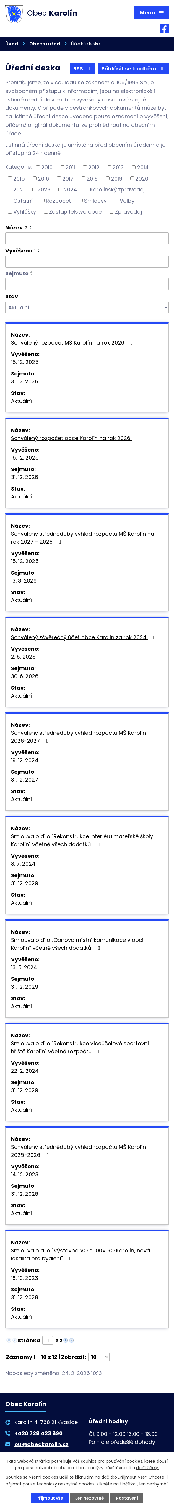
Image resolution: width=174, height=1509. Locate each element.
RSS (82, 68)
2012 (94, 167)
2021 (19, 189)
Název (16, 227)
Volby (127, 200)
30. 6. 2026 (24, 676)
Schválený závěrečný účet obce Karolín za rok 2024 (84, 637)
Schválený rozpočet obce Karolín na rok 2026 (76, 438)
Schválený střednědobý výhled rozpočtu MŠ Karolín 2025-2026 (78, 1151)
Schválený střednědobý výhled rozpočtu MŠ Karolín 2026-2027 (78, 736)
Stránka (29, 1340)
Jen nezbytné (89, 1498)
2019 (116, 178)
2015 (19, 178)
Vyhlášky (24, 211)
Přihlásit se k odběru (133, 68)
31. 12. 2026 (24, 381)
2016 (43, 178)
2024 (70, 189)
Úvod (11, 44)
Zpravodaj (128, 211)
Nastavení (127, 1498)
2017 (68, 178)
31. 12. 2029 (24, 883)
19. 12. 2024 (24, 760)
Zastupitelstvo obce (75, 211)
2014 (143, 167)
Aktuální (21, 401)
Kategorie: (18, 166)
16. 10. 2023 (24, 1278)
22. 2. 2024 (25, 1071)
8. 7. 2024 (23, 863)
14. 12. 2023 (24, 1174)
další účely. (147, 1468)
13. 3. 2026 (24, 580)
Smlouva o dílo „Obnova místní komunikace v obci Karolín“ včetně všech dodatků (77, 944)
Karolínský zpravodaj (117, 189)
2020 (141, 178)
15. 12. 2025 (25, 362)
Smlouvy (95, 200)
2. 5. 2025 (23, 656)
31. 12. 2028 (24, 1297)
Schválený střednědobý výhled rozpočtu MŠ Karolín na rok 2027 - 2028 (82, 537)
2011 (70, 167)
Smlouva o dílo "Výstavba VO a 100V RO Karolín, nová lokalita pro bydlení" (80, 1254)
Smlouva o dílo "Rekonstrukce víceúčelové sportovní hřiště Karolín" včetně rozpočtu (80, 1047)
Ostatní (23, 200)
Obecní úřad (44, 44)
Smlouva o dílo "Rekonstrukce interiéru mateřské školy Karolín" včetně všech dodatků (82, 840)
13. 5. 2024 (24, 967)
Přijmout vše (49, 1498)
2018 (92, 178)
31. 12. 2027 (24, 779)
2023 (44, 189)
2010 (47, 167)
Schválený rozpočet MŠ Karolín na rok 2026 (73, 342)
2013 (118, 167)
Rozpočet (58, 200)
